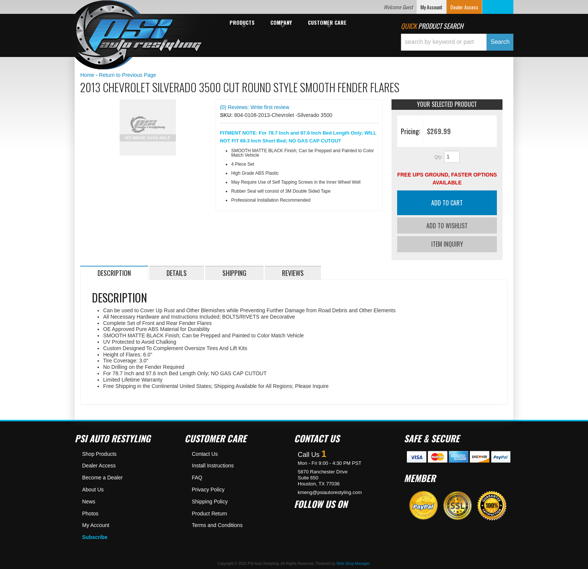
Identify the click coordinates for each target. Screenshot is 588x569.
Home (87, 75)
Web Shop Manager (352, 562)
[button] (457, 42)
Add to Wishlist (447, 225)
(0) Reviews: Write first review (254, 107)
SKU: (227, 115)
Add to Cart (447, 202)
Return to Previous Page (127, 75)
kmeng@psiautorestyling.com (330, 491)
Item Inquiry (447, 242)
